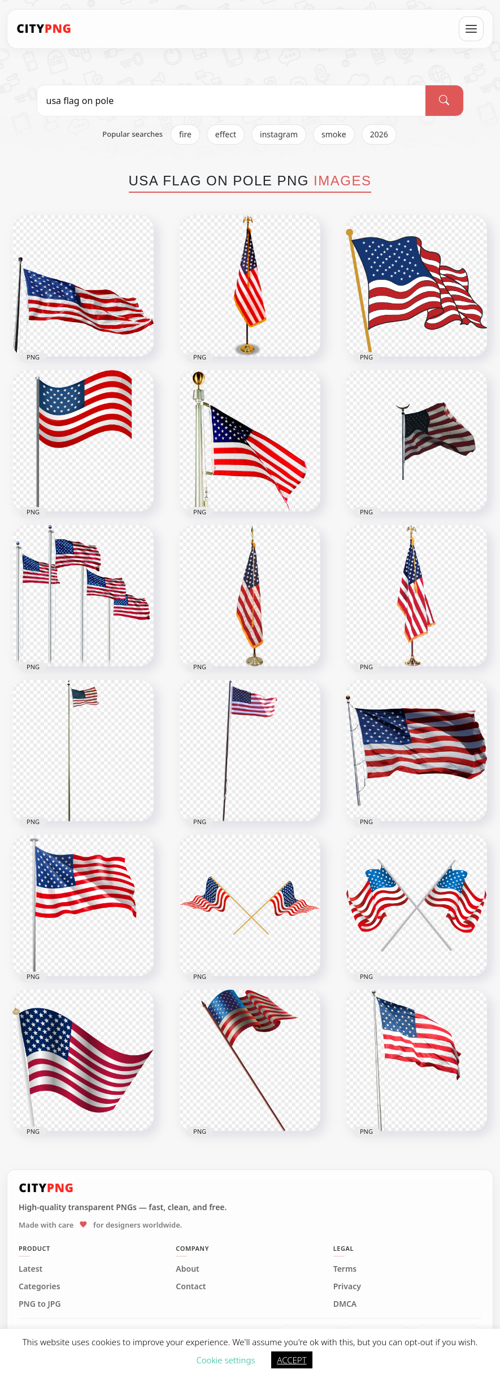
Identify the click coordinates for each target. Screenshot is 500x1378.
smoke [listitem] (333, 134)
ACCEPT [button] (291, 1360)
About (187, 1269)
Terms (345, 1269)
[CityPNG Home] (44, 29)
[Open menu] (471, 28)
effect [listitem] (225, 134)
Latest (30, 1269)
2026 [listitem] (379, 134)
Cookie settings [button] (225, 1360)
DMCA (345, 1304)
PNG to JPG (40, 1304)
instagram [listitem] (279, 134)
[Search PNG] (231, 100)
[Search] (444, 100)
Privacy (347, 1286)
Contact (191, 1286)
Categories (39, 1286)
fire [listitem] (185, 134)
